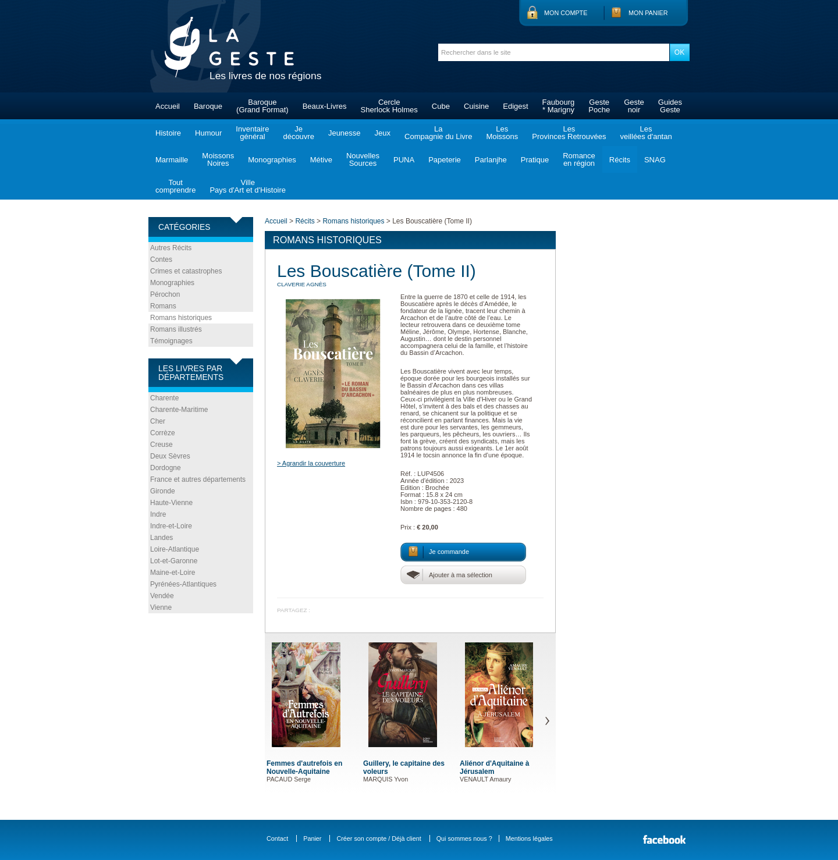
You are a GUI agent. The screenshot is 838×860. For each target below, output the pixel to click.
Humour (208, 133)
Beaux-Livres (325, 106)
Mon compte (565, 12)
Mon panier (648, 12)
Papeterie (444, 159)
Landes (161, 538)
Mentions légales (529, 838)
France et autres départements (198, 479)
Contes (161, 259)
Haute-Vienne (171, 503)
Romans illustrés (176, 329)
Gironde (162, 491)
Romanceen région (579, 159)
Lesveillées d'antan (646, 133)
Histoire (168, 133)
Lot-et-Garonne (173, 561)
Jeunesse (344, 133)
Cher (157, 421)
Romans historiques (181, 318)
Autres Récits (170, 248)
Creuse (161, 444)
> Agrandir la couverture (311, 463)
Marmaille (171, 159)
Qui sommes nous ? (464, 838)
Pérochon (165, 294)
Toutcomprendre (175, 186)
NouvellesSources (362, 159)
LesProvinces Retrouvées (569, 133)
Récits (619, 159)
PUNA (403, 159)
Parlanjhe (491, 159)
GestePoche (599, 106)
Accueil (167, 106)
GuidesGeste (670, 106)
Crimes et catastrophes (186, 271)
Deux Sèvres (170, 456)
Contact (277, 838)
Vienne (161, 607)
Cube (441, 106)
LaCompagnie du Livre (438, 133)
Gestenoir (634, 106)
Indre (158, 514)
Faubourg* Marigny (558, 106)
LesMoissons (502, 133)
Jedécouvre (298, 133)
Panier (312, 838)
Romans (163, 306)
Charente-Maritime (179, 410)
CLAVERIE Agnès (301, 284)
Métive (321, 159)
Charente (164, 398)
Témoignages (171, 341)
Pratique (535, 159)
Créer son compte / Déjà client (378, 838)
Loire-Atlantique (174, 549)
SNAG (655, 159)
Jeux (382, 133)
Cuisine (476, 106)
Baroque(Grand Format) (262, 106)
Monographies (272, 159)
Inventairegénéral (252, 133)
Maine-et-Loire (172, 572)
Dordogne (165, 468)
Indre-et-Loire (171, 526)
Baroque (208, 106)
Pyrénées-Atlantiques (183, 584)
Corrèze (162, 433)
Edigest (515, 106)
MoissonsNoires (218, 159)
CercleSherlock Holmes (389, 106)
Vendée (162, 596)
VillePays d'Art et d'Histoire (248, 186)
